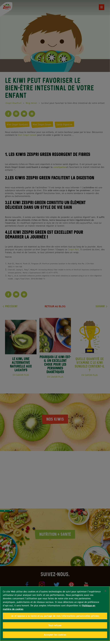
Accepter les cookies (55, 634)
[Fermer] (105, 591)
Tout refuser (55, 625)
